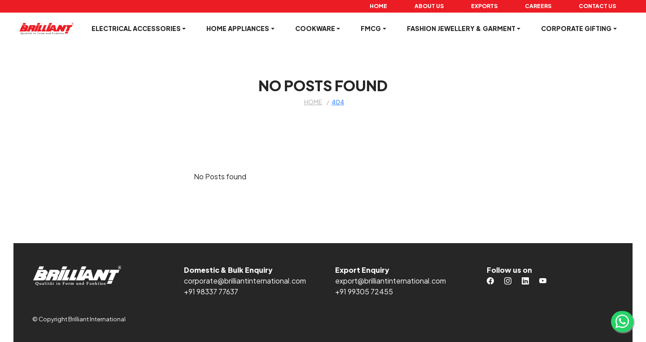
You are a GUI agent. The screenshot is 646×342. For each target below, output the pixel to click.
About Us (429, 6)
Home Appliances (237, 28)
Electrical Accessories (136, 28)
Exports (484, 6)
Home (378, 6)
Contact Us (597, 6)
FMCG (371, 28)
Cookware (315, 28)
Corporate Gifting (576, 28)
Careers (538, 6)
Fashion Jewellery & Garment (461, 28)
